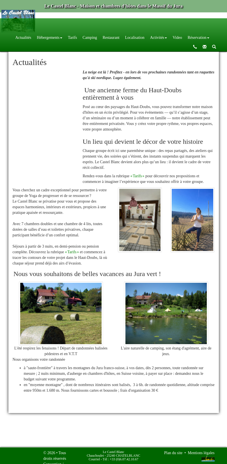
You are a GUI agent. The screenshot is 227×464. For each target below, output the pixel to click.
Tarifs (72, 37)
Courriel (94, 459)
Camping (89, 37)
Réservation (198, 37)
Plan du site (173, 453)
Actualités (23, 37)
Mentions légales (201, 453)
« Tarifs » (137, 176)
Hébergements (49, 37)
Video (177, 37)
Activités (158, 37)
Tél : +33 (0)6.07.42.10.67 (120, 459)
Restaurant (111, 37)
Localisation (135, 37)
